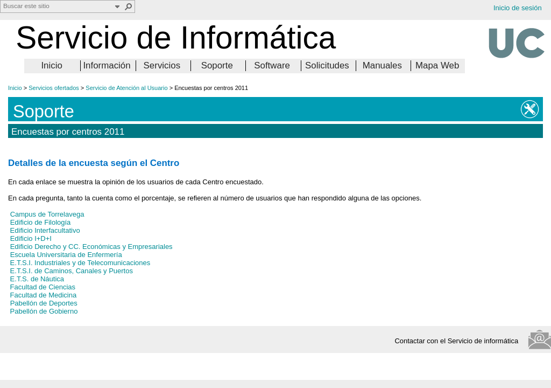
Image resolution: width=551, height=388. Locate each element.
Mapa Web (437, 65)
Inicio (51, 65)
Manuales (382, 65)
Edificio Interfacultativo (44, 230)
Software (272, 65)
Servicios (162, 65)
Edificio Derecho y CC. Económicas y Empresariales (91, 246)
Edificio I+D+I (31, 238)
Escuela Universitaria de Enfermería (66, 255)
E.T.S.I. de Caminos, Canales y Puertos (70, 271)
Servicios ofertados (54, 88)
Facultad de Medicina (42, 295)
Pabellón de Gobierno (42, 311)
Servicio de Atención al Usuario (126, 88)
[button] (129, 6)
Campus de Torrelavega (47, 214)
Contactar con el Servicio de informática (459, 341)
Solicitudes (327, 65)
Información (106, 65)
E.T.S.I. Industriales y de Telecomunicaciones (79, 263)
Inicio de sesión (517, 8)
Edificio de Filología (40, 222)
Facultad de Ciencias (41, 287)
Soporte (217, 65)
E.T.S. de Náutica (36, 279)
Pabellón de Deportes (43, 303)
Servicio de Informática (176, 37)
